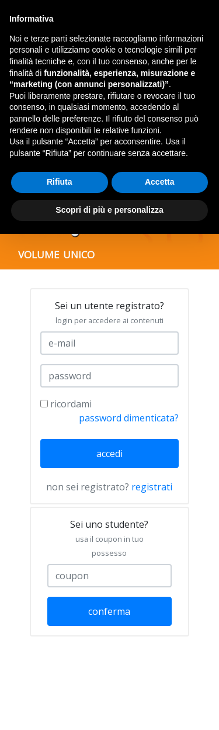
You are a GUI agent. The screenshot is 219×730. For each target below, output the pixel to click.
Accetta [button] (160, 181)
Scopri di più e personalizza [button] (109, 209)
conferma (109, 611)
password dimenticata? (129, 417)
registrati (151, 486)
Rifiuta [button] (59, 181)
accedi (109, 453)
